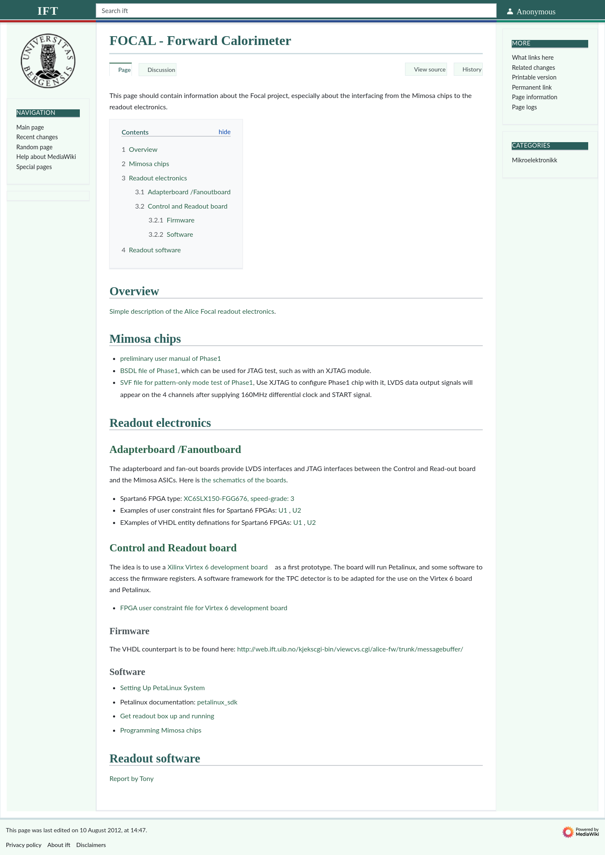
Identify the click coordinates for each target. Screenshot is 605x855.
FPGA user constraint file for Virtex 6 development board (203, 607)
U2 (296, 510)
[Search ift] (296, 10)
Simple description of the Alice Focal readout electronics (191, 311)
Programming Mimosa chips (161, 730)
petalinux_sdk (217, 702)
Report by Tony (131, 778)
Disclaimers (91, 844)
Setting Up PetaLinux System (162, 687)
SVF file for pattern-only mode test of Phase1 (186, 382)
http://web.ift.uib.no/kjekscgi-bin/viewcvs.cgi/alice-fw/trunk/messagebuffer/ (350, 649)
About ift (59, 844)
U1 (284, 510)
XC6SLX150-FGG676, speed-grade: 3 (239, 498)
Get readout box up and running (167, 716)
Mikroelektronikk (534, 160)
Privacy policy (24, 844)
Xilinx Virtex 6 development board (218, 567)
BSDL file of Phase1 (149, 370)
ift (47, 10)
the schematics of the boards (244, 480)
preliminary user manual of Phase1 (170, 358)
